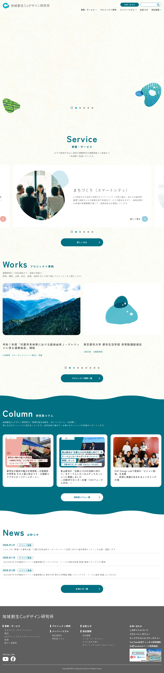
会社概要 (86, 635)
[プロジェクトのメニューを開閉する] (11, 626)
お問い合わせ (129, 4)
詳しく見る (135, 219)
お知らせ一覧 (82, 588)
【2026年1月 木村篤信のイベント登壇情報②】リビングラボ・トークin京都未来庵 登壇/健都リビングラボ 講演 (54, 562)
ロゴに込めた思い (90, 641)
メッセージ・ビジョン (92, 638)
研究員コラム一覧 (82, 497)
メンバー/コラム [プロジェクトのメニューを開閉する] (127, 9)
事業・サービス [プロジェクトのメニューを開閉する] (88, 9)
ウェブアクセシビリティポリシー (145, 638)
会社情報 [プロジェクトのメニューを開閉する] (155, 9)
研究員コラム (58, 638)
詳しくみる (82, 242)
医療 (6, 639)
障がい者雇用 (10, 642)
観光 (6, 633)
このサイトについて (139, 630)
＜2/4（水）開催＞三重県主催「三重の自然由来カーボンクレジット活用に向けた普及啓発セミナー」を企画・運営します (59, 549)
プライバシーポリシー (140, 634)
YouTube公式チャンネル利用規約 (145, 642)
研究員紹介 (57, 635)
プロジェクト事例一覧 (82, 378)
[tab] (76, 108)
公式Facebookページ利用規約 (144, 646)
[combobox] (150, 5)
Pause (72, 107)
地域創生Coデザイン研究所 (26, 5)
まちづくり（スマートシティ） (18, 630)
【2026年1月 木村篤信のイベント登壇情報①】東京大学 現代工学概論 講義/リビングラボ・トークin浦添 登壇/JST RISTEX (59, 574)
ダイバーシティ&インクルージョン (98, 645)
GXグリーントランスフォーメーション (22, 636)
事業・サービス (12, 626)
